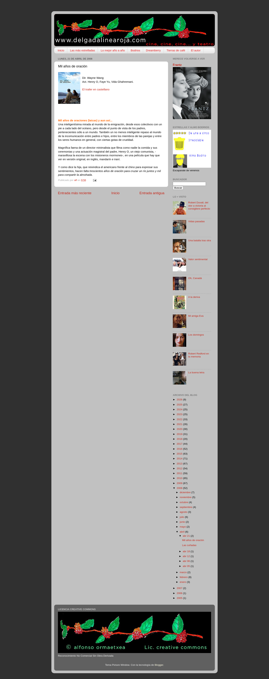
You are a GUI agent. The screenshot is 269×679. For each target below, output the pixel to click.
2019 (180, 434)
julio (182, 517)
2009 (180, 483)
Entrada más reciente (75, 193)
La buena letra (196, 372)
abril (182, 531)
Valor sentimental (197, 259)
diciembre (185, 492)
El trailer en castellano (95, 89)
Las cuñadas (189, 545)
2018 (180, 439)
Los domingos (196, 334)
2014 (180, 458)
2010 (180, 478)
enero (183, 582)
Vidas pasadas (196, 221)
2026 (180, 399)
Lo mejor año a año (113, 50)
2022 (180, 419)
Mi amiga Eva (195, 315)
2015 (180, 453)
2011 (180, 473)
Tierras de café (176, 50)
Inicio (61, 50)
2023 (180, 414)
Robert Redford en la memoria (198, 355)
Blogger (159, 665)
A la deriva (194, 297)
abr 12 (187, 556)
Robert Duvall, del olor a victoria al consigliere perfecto (199, 205)
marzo (183, 572)
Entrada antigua (152, 193)
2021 (180, 424)
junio (183, 521)
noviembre (186, 497)
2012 (180, 468)
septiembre (186, 507)
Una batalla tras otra (199, 240)
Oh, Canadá (195, 278)
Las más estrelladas (82, 50)
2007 (180, 588)
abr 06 (187, 561)
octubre (184, 502)
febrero (184, 577)
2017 (180, 443)
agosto (184, 512)
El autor (196, 50)
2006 (180, 593)
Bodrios (135, 50)
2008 (180, 488)
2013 (180, 463)
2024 (180, 409)
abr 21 (187, 535)
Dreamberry (153, 50)
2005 (180, 598)
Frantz (177, 64)
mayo (183, 526)
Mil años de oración (193, 540)
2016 (180, 448)
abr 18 (187, 551)
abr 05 (187, 566)
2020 (180, 429)
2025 (180, 404)
